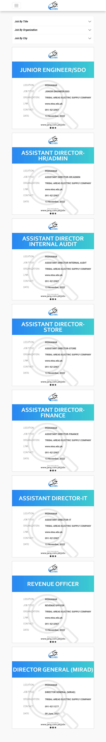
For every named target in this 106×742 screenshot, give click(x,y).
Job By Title (21, 21)
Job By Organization (26, 29)
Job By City (21, 38)
